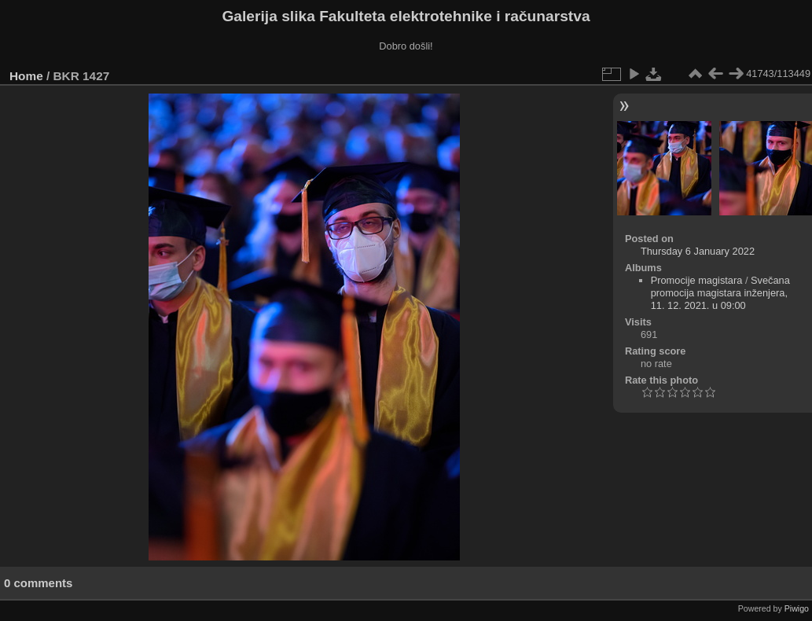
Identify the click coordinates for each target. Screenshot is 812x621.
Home (26, 76)
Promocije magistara (697, 280)
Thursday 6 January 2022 (698, 251)
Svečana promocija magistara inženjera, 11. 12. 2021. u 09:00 (720, 292)
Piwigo (796, 608)
